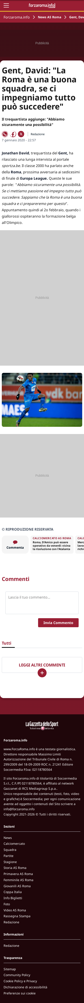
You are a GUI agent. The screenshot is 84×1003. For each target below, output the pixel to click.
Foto (7, 904)
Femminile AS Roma (18, 880)
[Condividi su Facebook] (13, 134)
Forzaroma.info (17, 17)
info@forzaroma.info (19, 809)
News (8, 838)
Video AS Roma (15, 910)
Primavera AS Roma (18, 874)
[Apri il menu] (6, 5)
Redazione (11, 922)
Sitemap (10, 969)
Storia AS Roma (15, 868)
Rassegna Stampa (17, 916)
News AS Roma (49, 17)
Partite (8, 856)
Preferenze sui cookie (20, 993)
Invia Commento (58, 622)
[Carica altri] (42, 672)
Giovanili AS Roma (17, 886)
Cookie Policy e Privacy (20, 981)
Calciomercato (14, 843)
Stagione (10, 862)
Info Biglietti (13, 898)
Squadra (10, 849)
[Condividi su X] (21, 134)
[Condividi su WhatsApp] (5, 134)
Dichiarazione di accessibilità (25, 987)
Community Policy (17, 975)
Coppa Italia (13, 892)
